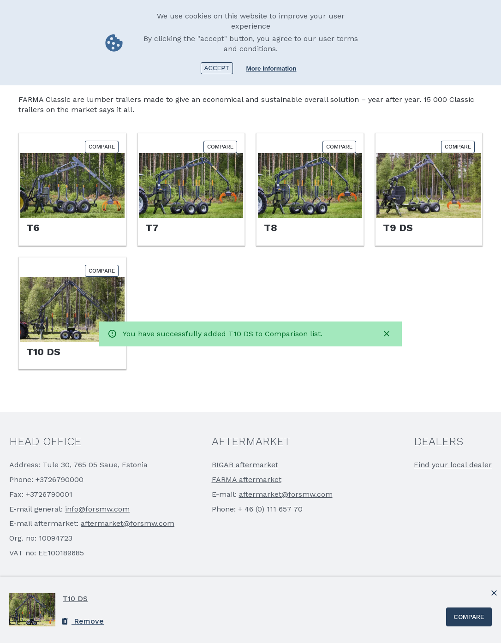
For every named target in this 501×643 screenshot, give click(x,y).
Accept (216, 68)
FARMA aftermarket (246, 479)
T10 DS (75, 598)
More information (271, 68)
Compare (468, 616)
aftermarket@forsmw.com (127, 523)
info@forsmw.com (97, 509)
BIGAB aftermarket (245, 464)
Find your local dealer (453, 464)
